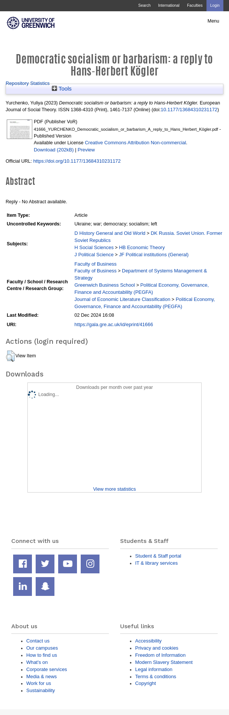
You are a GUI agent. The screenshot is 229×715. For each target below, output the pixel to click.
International (168, 5)
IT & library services (156, 563)
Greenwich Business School (104, 285)
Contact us (38, 641)
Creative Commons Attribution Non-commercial (135, 142)
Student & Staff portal (158, 556)
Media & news (41, 676)
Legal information (153, 669)
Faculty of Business (95, 264)
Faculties (194, 5)
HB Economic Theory (142, 247)
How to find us (41, 655)
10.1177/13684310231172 (189, 109)
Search (144, 5)
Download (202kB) (54, 150)
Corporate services (46, 669)
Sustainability (40, 690)
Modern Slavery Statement (164, 662)
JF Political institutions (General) (154, 254)
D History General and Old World (109, 233)
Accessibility (148, 641)
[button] (10, 356)
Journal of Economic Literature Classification (122, 299)
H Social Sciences (93, 247)
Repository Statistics (28, 83)
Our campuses (42, 648)
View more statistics (114, 489)
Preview (86, 150)
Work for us (38, 683)
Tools (62, 89)
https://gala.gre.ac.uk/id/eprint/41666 (113, 324)
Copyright (145, 683)
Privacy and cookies (156, 648)
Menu (213, 21)
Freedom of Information (160, 655)
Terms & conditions (155, 676)
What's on (37, 662)
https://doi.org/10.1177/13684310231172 (77, 161)
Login (215, 5)
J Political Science (93, 254)
